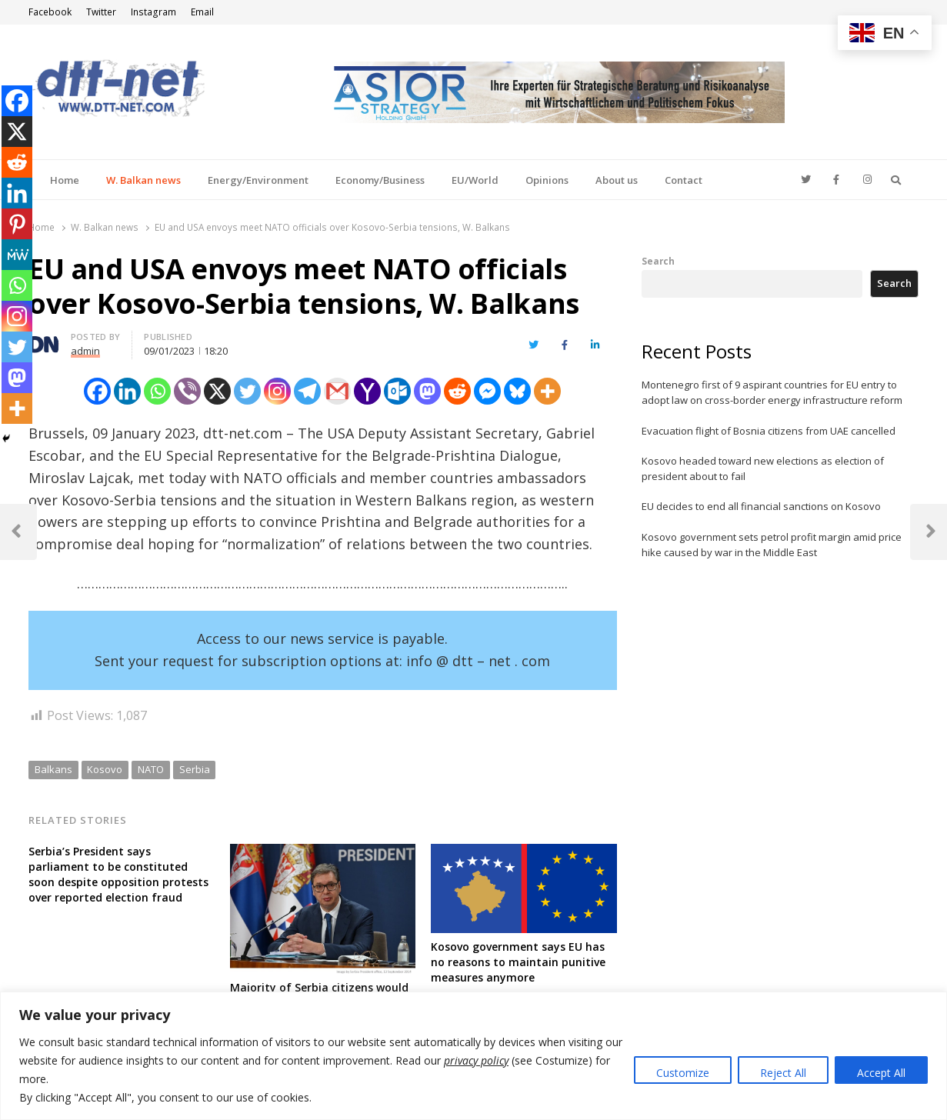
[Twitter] (247, 391)
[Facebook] (97, 391)
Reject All (783, 1072)
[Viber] (187, 391)
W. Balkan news (143, 180)
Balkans (53, 769)
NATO (151, 769)
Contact (683, 180)
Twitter (101, 11)
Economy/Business (380, 180)
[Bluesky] (517, 391)
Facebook (50, 11)
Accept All (881, 1072)
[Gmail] (337, 391)
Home (64, 180)
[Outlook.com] (397, 391)
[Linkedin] (127, 391)
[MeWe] (17, 254)
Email (202, 11)
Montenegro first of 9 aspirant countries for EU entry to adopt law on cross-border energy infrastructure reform (772, 392)
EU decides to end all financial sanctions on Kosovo (761, 506)
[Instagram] (277, 391)
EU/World (475, 180)
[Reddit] (457, 391)
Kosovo (104, 769)
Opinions (547, 180)
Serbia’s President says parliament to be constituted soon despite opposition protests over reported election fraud (118, 874)
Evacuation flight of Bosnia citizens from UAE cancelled (768, 431)
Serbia (194, 769)
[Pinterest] (17, 223)
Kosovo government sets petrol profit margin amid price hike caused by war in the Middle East (772, 544)
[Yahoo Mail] (367, 391)
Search (658, 261)
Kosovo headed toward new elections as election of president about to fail (763, 468)
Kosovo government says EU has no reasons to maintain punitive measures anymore (518, 962)
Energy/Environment (258, 180)
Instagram (153, 11)
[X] (217, 391)
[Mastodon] (427, 391)
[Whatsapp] (157, 391)
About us (616, 180)
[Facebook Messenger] (487, 391)
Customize (682, 1072)
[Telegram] (307, 391)
